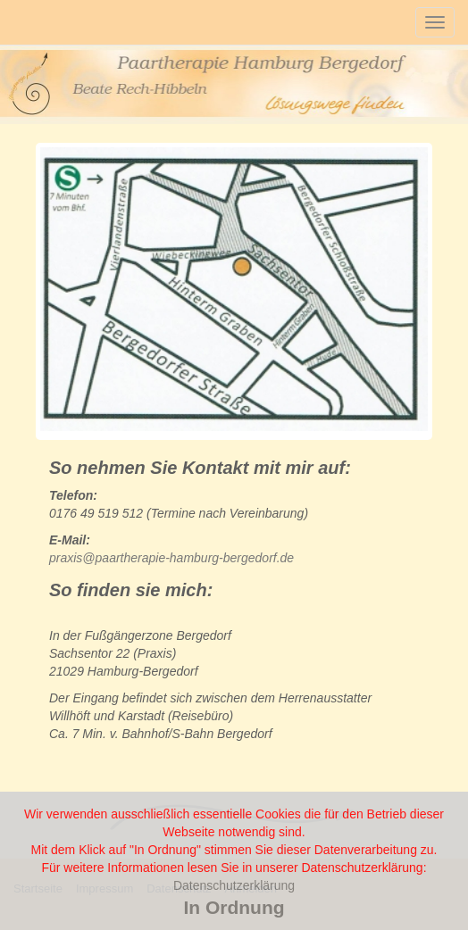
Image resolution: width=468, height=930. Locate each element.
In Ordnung (233, 907)
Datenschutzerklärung (234, 885)
